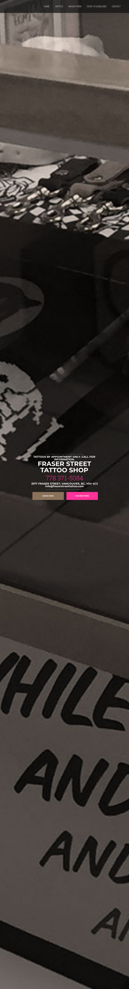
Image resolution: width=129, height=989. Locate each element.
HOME (46, 6)
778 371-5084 (64, 478)
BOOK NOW (48, 496)
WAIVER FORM (74, 6)
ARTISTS (59, 6)
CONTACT (116, 6)
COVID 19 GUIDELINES (96, 6)
